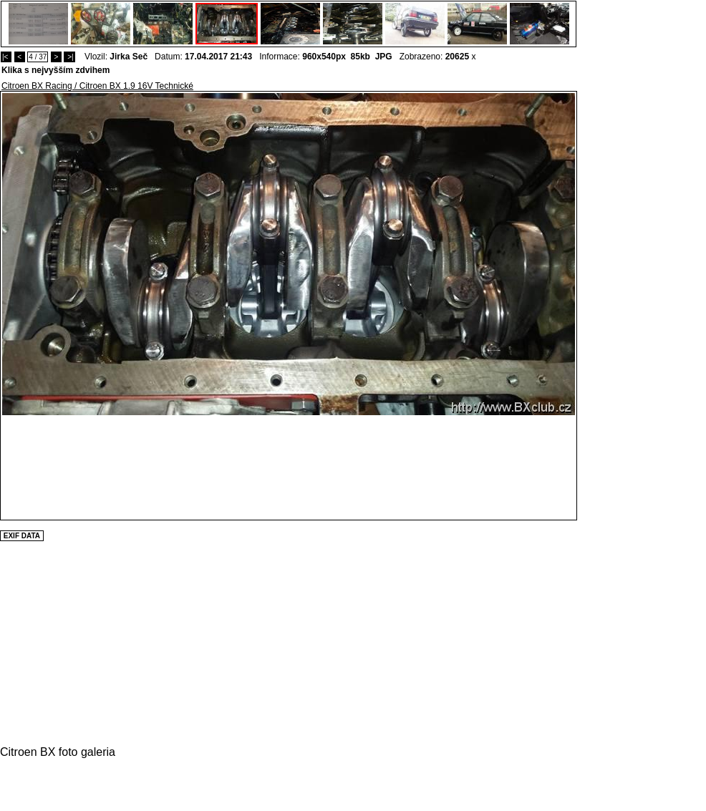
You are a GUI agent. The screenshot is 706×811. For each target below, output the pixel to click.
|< (6, 57)
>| (69, 57)
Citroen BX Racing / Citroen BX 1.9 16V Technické (97, 86)
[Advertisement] (620, 305)
